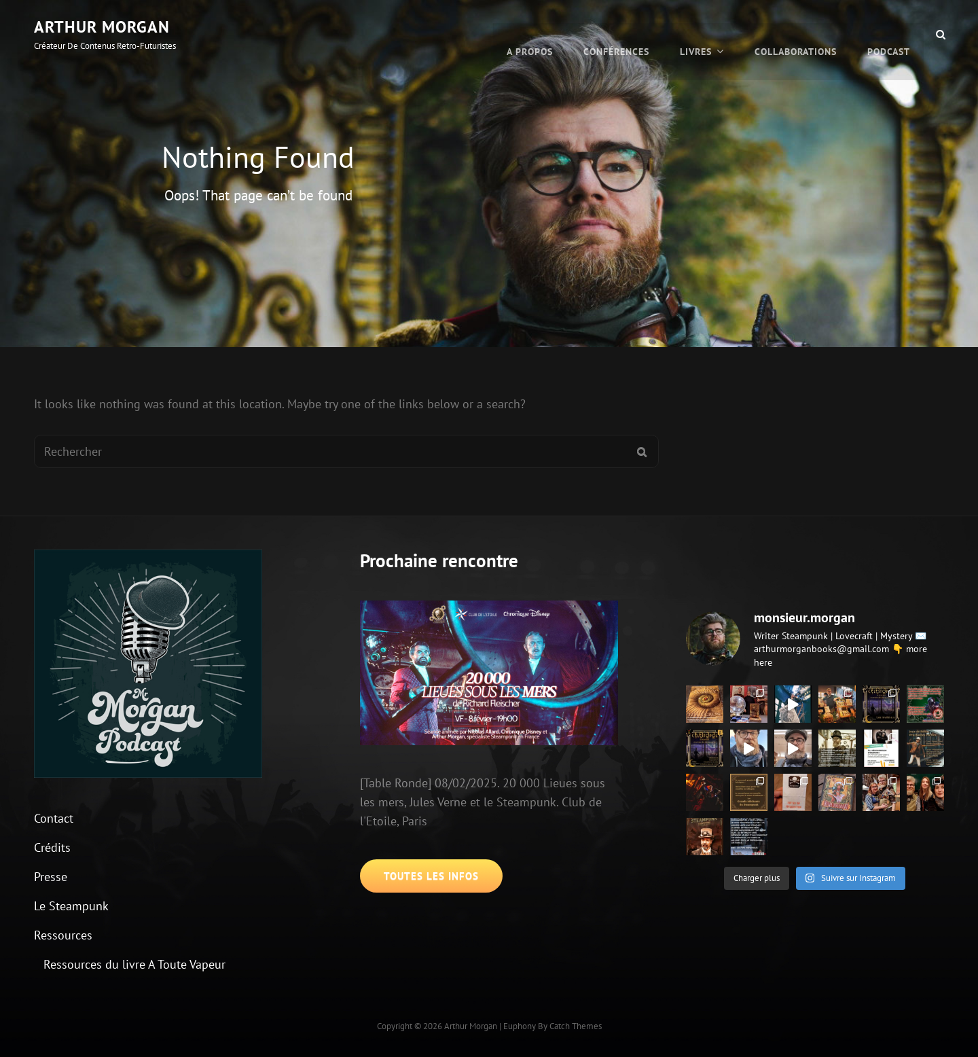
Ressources (63, 935)
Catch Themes (575, 1026)
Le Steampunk (71, 906)
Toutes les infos (431, 876)
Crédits (52, 847)
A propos (530, 34)
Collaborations (796, 34)
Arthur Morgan (102, 26)
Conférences (616, 34)
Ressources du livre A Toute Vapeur (134, 964)
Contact (53, 818)
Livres (696, 34)
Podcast (888, 34)
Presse (50, 876)
